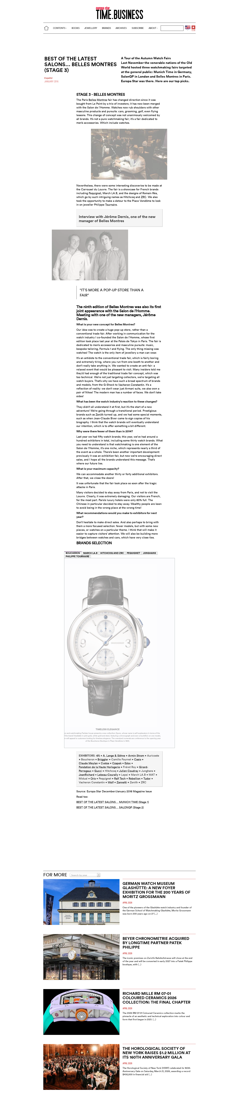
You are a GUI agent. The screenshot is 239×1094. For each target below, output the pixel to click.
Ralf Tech (120, 778)
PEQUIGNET (133, 553)
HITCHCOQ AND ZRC (112, 553)
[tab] (73, 553)
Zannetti (122, 782)
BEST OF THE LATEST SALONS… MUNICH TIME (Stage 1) (112, 802)
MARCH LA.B (90, 553)
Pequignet (95, 193)
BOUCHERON (73, 553)
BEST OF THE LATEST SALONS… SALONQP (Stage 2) (110, 807)
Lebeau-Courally (107, 774)
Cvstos (105, 763)
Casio (137, 759)
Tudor (147, 778)
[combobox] (85, 875)
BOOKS (76, 28)
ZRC (143, 197)
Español (48, 78)
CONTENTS (60, 28)
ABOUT (153, 28)
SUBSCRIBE (138, 28)
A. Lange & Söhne (114, 755)
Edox (128, 763)
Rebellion (134, 778)
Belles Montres (98, 100)
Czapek (116, 763)
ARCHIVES (121, 28)
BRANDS (106, 28)
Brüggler (103, 759)
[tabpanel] (119, 653)
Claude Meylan (88, 763)
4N (98, 755)
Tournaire (111, 204)
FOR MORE (55, 875)
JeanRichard (86, 774)
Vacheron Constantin (131, 384)
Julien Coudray (128, 771)
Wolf (111, 782)
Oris (93, 778)
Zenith (99, 414)
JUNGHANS (149, 553)
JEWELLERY (90, 28)
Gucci (98, 771)
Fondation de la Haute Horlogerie (99, 767)
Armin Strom (136, 755)
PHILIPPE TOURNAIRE (77, 556)
